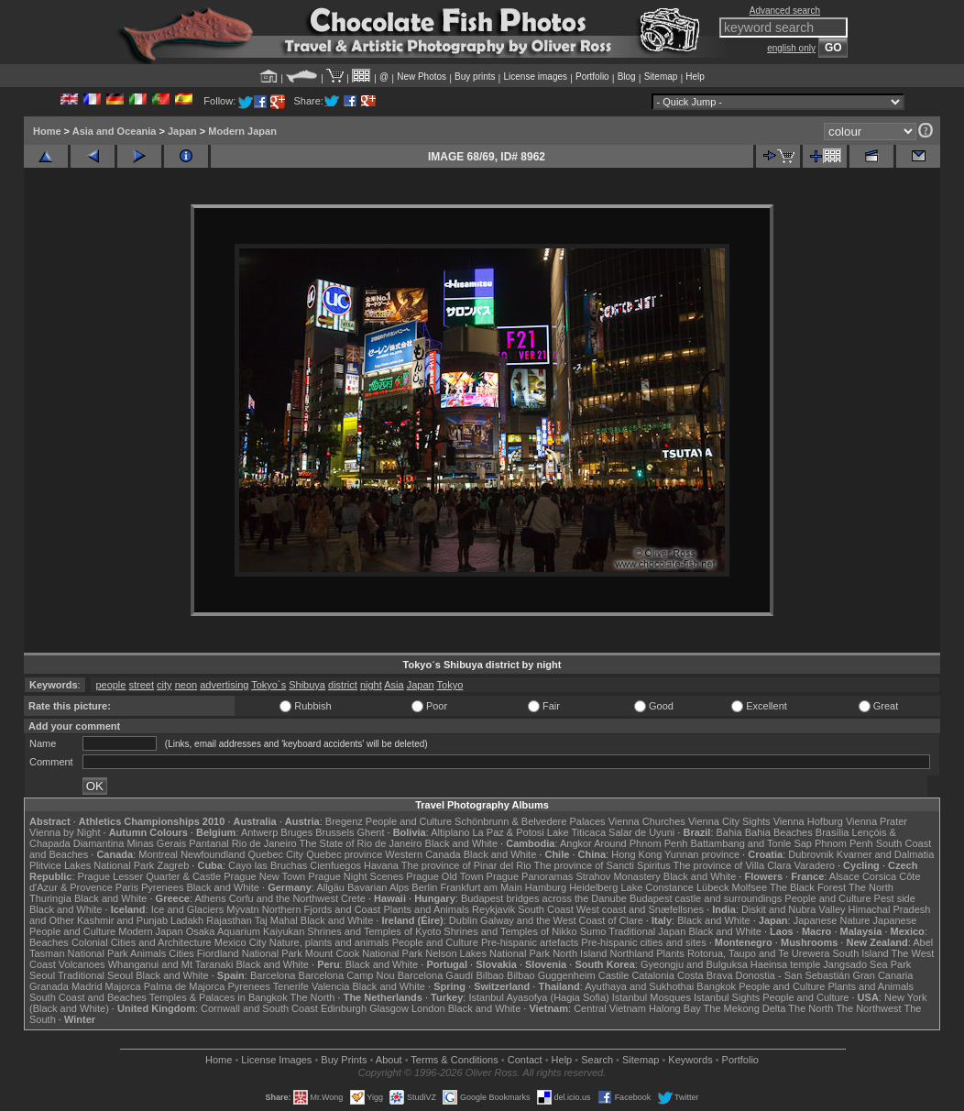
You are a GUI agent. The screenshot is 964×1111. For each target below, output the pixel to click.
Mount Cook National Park (363, 953)
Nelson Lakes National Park (487, 953)
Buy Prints (344, 1059)
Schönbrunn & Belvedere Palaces (530, 821)
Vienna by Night (64, 832)
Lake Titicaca (576, 832)
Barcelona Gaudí (436, 975)
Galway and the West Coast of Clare (561, 920)
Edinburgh (344, 1008)
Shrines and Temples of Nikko (510, 931)
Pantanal (208, 843)
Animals (148, 953)
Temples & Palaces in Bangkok (218, 997)
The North (871, 887)
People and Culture (409, 821)
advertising (224, 684)
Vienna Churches (646, 821)
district (342, 684)
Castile (614, 975)
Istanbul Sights (727, 997)
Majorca (123, 986)
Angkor (576, 843)
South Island (861, 953)
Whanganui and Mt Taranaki (171, 964)
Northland (632, 953)
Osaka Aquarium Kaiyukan (245, 931)
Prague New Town (264, 876)
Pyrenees (162, 887)
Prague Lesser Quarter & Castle (150, 876)
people (110, 684)
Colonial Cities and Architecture (141, 942)
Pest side (894, 898)
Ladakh (186, 920)
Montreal (158, 854)
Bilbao (490, 975)
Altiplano (450, 832)
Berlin (424, 887)
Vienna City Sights (729, 821)
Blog (627, 77)
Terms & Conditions (454, 1059)
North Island (580, 953)
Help (695, 77)
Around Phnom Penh (640, 843)
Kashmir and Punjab (122, 920)
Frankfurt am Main (481, 887)
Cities (181, 953)
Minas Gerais (156, 843)
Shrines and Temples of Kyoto (374, 931)
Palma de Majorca (184, 986)
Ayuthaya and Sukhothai (639, 986)
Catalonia (652, 975)
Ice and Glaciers (187, 909)
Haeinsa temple (785, 964)
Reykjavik (493, 909)
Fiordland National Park (249, 953)
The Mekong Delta (745, 1008)
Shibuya (307, 684)
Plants (670, 953)
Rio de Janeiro (264, 843)
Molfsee (750, 887)
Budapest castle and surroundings (706, 898)
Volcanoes (82, 964)
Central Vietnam (610, 1008)
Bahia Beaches (779, 832)
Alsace (844, 876)
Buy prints (475, 77)
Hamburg (545, 887)
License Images (276, 1059)
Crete (353, 898)
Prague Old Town (444, 876)
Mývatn (242, 909)
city (164, 684)
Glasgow (389, 1008)
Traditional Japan (646, 931)
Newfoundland (213, 854)
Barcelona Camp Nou (347, 975)
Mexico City (240, 942)
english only (791, 48)
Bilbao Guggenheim (551, 975)
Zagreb (173, 865)
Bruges (296, 832)
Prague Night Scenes (355, 876)
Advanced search (785, 11)
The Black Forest (808, 887)
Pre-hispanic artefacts (529, 942)
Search (597, 1059)
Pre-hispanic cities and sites (643, 942)
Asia (393, 684)
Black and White (461, 843)
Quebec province (344, 854)
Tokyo (450, 684)
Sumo (593, 931)
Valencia (330, 986)
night (371, 684)
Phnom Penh (844, 843)
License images (535, 77)
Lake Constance (657, 887)
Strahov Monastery (617, 876)
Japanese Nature (832, 920)
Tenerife (291, 986)
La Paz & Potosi (508, 832)
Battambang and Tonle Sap (751, 843)
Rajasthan (229, 920)
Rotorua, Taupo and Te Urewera (758, 953)
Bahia (729, 832)
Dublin (463, 920)
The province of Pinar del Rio (466, 865)
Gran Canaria (882, 975)
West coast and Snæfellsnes (640, 909)
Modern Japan (242, 131)
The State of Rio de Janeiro (361, 843)
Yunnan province (701, 854)
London (428, 1008)
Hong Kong (636, 854)
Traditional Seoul (95, 975)
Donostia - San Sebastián (793, 975)
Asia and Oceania (114, 131)
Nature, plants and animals (329, 942)
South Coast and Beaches (88, 997)
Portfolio (592, 77)
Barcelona (273, 975)
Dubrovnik (811, 854)
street (142, 684)
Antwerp (259, 832)
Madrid (87, 986)
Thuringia (50, 898)
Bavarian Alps (378, 887)
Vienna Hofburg (808, 821)
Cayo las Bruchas (267, 865)
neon (186, 684)
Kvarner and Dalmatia (885, 854)
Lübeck (712, 887)
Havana (381, 865)
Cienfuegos (335, 865)
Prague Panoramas (530, 876)
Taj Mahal (276, 920)
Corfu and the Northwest (283, 898)
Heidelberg (593, 887)
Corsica (879, 876)
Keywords (690, 1059)
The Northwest (869, 1008)
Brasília (832, 832)
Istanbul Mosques (651, 997)
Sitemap (661, 77)
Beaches (49, 942)
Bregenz (344, 821)
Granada (49, 986)
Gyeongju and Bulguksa (694, 964)
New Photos (421, 77)
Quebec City (276, 854)
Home (47, 131)
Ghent (371, 832)
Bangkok (716, 986)
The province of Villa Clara (733, 865)
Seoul (42, 975)
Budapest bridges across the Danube (544, 898)
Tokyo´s (268, 684)
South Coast (546, 909)
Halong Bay (675, 1008)
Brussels (334, 832)
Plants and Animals (426, 909)
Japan (182, 131)
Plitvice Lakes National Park (91, 865)
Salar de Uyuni (641, 832)
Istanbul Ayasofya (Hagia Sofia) (538, 997)
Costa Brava (705, 975)
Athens (209, 898)
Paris (126, 887)
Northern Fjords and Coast (321, 909)
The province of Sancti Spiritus (602, 865)
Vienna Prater (876, 821)
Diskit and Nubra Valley (793, 909)
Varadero (814, 865)
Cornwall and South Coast (259, 1008)
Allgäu (330, 887)
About (389, 1059)
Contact (525, 1059)
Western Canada (422, 854)
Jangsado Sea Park (867, 964)
